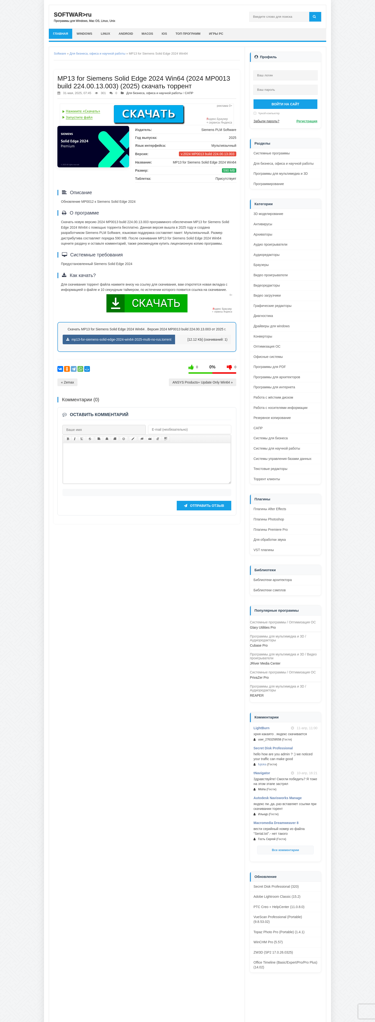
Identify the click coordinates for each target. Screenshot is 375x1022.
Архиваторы (263, 234)
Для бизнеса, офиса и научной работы (97, 53)
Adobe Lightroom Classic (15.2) (277, 896)
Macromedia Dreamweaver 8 (276, 823)
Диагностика (263, 316)
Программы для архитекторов (277, 377)
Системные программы (272, 153)
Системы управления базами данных (282, 459)
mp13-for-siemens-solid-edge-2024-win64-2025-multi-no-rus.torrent (118, 339)
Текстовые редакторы (270, 469)
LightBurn (262, 728)
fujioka (262, 764)
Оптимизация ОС (267, 346)
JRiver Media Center (265, 663)
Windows (85, 33)
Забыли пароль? (266, 121)
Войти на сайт (285, 104)
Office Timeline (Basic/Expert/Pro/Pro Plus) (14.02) (285, 964)
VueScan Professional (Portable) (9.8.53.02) (278, 919)
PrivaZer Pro (259, 677)
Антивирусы (263, 224)
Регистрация (306, 121)
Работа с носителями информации (281, 408)
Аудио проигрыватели (270, 244)
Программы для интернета (274, 387)
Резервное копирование (272, 418)
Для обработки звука (270, 540)
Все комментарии (285, 850)
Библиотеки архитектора (273, 580)
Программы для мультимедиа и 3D (281, 173)
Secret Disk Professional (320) (276, 886)
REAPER (257, 695)
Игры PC (217, 33)
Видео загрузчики (267, 295)
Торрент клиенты (267, 479)
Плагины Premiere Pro (271, 529)
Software (60, 53)
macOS (148, 33)
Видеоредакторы (267, 285)
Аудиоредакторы (267, 255)
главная (60, 33)
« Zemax (67, 382)
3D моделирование (268, 214)
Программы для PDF (270, 367)
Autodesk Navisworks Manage (278, 798)
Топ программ (188, 33)
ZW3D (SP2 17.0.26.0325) (273, 952)
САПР (189, 93)
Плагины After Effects (270, 509)
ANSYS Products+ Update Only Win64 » (202, 382)
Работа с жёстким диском (273, 397)
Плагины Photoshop (269, 519)
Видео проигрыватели (271, 275)
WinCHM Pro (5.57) (268, 942)
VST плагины (264, 550)
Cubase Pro (259, 645)
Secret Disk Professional (273, 748)
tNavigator (262, 773)
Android (126, 33)
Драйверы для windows (272, 326)
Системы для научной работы (277, 448)
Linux (105, 33)
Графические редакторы (273, 306)
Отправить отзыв (204, 513)
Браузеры (261, 265)
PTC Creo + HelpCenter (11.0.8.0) (279, 907)
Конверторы (263, 336)
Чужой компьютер (269, 113)
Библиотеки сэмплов (270, 590)
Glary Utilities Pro (263, 627)
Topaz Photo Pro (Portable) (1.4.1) (279, 932)
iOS (165, 33)
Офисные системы (268, 357)
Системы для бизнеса (271, 438)
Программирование (269, 184)
